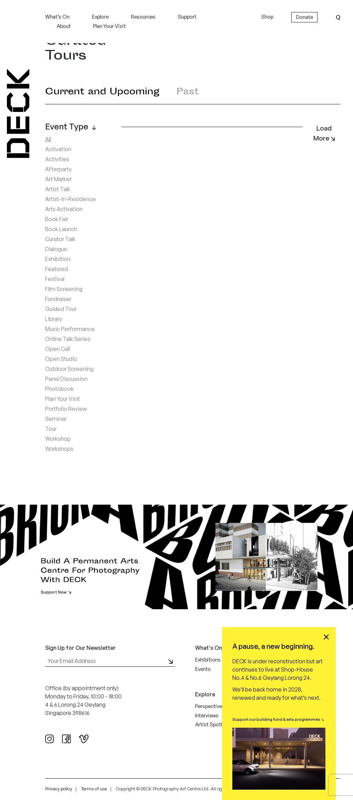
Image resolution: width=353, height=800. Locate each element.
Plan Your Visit (109, 26)
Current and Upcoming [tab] (102, 92)
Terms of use (94, 788)
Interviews (207, 715)
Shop (267, 16)
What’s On (57, 16)
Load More (324, 133)
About (64, 26)
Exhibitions (208, 659)
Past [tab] (187, 92)
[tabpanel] (192, 296)
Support (187, 16)
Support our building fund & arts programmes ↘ (278, 719)
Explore (100, 16)
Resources (143, 16)
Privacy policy (58, 788)
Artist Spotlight (213, 724)
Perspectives (210, 706)
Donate (304, 17)
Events (203, 669)
